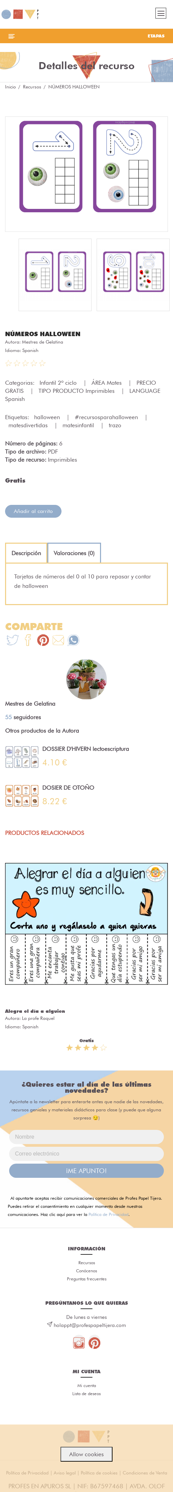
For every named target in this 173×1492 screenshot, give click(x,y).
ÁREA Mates (107, 382)
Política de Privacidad (108, 1214)
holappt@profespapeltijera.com (90, 1325)
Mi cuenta (86, 1385)
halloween (47, 417)
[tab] (26, 553)
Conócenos (86, 1270)
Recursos (32, 86)
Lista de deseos (86, 1393)
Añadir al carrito (33, 511)
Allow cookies (86, 1454)
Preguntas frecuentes (86, 1278)
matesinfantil (79, 425)
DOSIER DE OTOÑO (68, 787)
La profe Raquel (38, 1018)
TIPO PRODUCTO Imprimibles (77, 390)
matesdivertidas (28, 425)
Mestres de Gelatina (42, 342)
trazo (115, 425)
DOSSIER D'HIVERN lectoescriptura (85, 748)
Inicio (10, 86)
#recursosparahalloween (107, 417)
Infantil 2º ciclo (59, 382)
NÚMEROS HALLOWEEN (42, 333)
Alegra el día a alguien (35, 1011)
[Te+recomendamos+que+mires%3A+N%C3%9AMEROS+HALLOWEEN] (27, 641)
